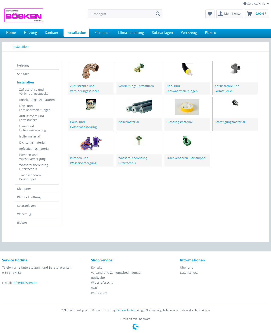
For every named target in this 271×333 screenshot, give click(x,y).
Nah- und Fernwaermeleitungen (35, 108)
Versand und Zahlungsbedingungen (116, 273)
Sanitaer (23, 74)
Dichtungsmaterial (32, 142)
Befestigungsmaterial (34, 149)
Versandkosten (126, 310)
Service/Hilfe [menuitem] (254, 3)
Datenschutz (189, 273)
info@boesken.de (25, 283)
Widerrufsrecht (102, 282)
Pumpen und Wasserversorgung (32, 157)
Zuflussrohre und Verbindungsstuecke (33, 91)
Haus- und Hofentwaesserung (32, 128)
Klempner (24, 189)
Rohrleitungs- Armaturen (37, 100)
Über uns (186, 267)
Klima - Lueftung (29, 197)
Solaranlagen (26, 206)
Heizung (23, 65)
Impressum (99, 293)
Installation (25, 82)
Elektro (22, 223)
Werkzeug (24, 214)
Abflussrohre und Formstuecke (31, 118)
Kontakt (96, 267)
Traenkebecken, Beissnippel (30, 177)
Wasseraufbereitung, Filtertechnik (34, 167)
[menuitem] (125, 14)
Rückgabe (98, 278)
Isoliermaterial (29, 136)
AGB (94, 288)
